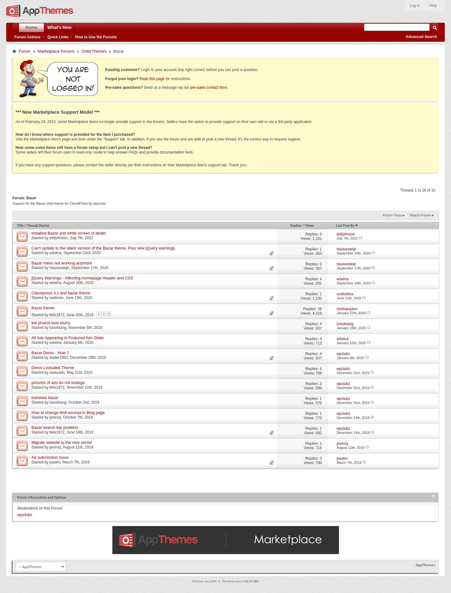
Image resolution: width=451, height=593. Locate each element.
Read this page (152, 79)
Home (32, 27)
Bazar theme (42, 308)
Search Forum (420, 215)
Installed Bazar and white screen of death (68, 233)
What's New (59, 27)
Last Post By (347, 225)
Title (20, 225)
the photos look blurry (50, 322)
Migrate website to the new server (61, 442)
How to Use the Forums (96, 37)
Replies (296, 225)
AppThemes (425, 564)
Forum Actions (27, 37)
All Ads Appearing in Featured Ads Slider (67, 337)
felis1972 (56, 315)
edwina (55, 253)
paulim (54, 462)
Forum (25, 51)
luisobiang (57, 327)
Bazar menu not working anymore (61, 263)
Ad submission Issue (49, 457)
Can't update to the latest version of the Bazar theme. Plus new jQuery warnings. (103, 248)
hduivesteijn (59, 268)
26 (320, 309)
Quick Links (57, 37)
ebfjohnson (58, 238)
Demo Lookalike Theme (52, 367)
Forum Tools (392, 215)
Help (433, 5)
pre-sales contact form (208, 87)
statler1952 (58, 357)
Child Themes (94, 51)
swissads (57, 372)
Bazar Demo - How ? (50, 352)
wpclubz (24, 514)
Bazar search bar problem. (55, 427)
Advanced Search (421, 37)
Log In (415, 5)
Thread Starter (38, 225)
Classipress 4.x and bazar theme (60, 293)
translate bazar (44, 397)
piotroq (55, 417)
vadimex (56, 298)
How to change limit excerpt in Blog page (68, 412)
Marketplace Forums (56, 51)
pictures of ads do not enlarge (58, 382)
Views (309, 225)
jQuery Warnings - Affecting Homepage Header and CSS (82, 278)
